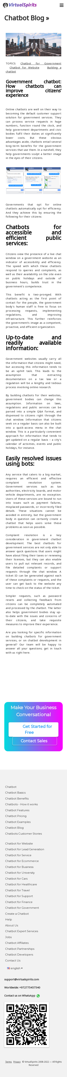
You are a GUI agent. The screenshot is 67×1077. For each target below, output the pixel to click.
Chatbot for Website (24, 67)
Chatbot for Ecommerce (22, 861)
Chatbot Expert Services (21, 931)
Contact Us (12, 960)
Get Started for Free (33, 729)
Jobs (8, 937)
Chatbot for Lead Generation (24, 849)
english (15, 968)
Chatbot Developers (19, 954)
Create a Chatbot (17, 913)
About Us (11, 925)
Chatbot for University (20, 872)
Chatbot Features (17, 810)
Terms (8, 1061)
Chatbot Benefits (17, 798)
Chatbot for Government (41, 63)
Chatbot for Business (19, 867)
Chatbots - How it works (21, 804)
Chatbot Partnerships (19, 948)
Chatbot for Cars (16, 878)
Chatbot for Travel (17, 890)
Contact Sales (34, 741)
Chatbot (10, 787)
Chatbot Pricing (15, 816)
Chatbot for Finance (19, 902)
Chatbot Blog (14, 827)
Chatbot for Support (19, 896)
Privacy (17, 1061)
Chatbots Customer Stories (23, 833)
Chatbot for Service (18, 855)
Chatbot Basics (15, 792)
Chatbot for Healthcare (21, 884)
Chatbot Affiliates (17, 943)
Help (8, 919)
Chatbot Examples (18, 822)
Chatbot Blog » (26, 17)
